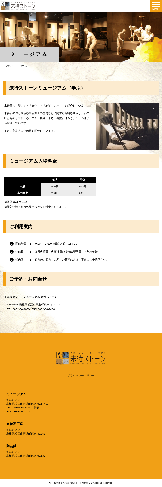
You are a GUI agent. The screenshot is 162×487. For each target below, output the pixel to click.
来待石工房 (14, 424)
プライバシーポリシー (81, 375)
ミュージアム (16, 394)
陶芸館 (11, 446)
